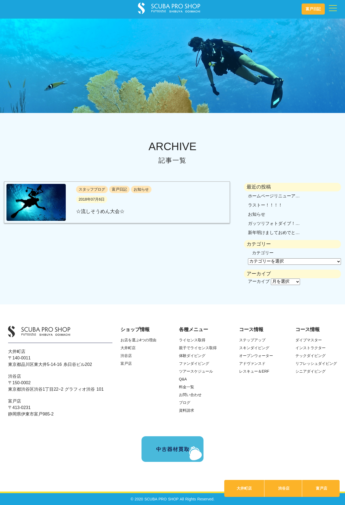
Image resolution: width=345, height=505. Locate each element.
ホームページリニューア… (274, 196)
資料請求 (186, 410)
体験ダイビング (192, 355)
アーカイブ (259, 281)
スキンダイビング (254, 348)
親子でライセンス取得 (198, 348)
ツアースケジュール (196, 371)
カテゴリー (263, 252)
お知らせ (256, 214)
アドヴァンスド (252, 363)
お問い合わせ (190, 395)
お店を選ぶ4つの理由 (138, 340)
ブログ (184, 402)
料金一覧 (186, 387)
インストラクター (310, 348)
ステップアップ (252, 340)
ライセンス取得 (192, 340)
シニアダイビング (310, 371)
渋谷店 (283, 488)
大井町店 (244, 488)
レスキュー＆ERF (254, 371)
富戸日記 (313, 9)
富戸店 (321, 488)
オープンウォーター (256, 355)
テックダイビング (310, 355)
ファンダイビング (194, 363)
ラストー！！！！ (265, 205)
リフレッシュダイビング (316, 363)
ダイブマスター (308, 340)
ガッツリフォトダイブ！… (274, 223)
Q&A (183, 379)
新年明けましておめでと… (274, 232)
